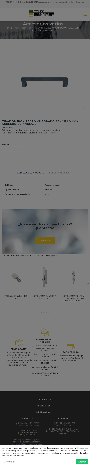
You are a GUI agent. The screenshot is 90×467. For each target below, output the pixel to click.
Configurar (9, 461)
